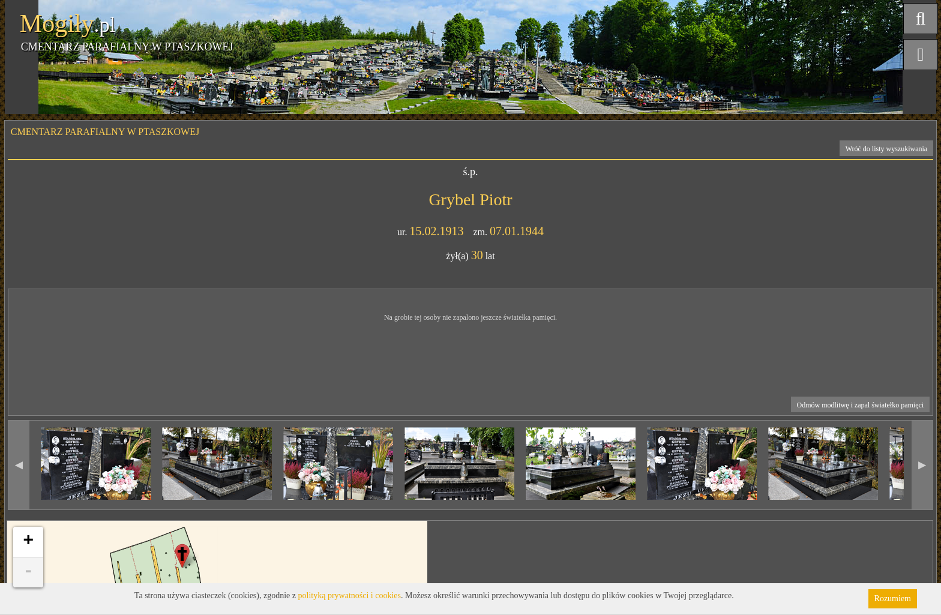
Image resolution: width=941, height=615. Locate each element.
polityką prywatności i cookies (349, 595)
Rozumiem (892, 598)
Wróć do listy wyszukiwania (887, 149)
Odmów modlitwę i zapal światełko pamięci (860, 405)
